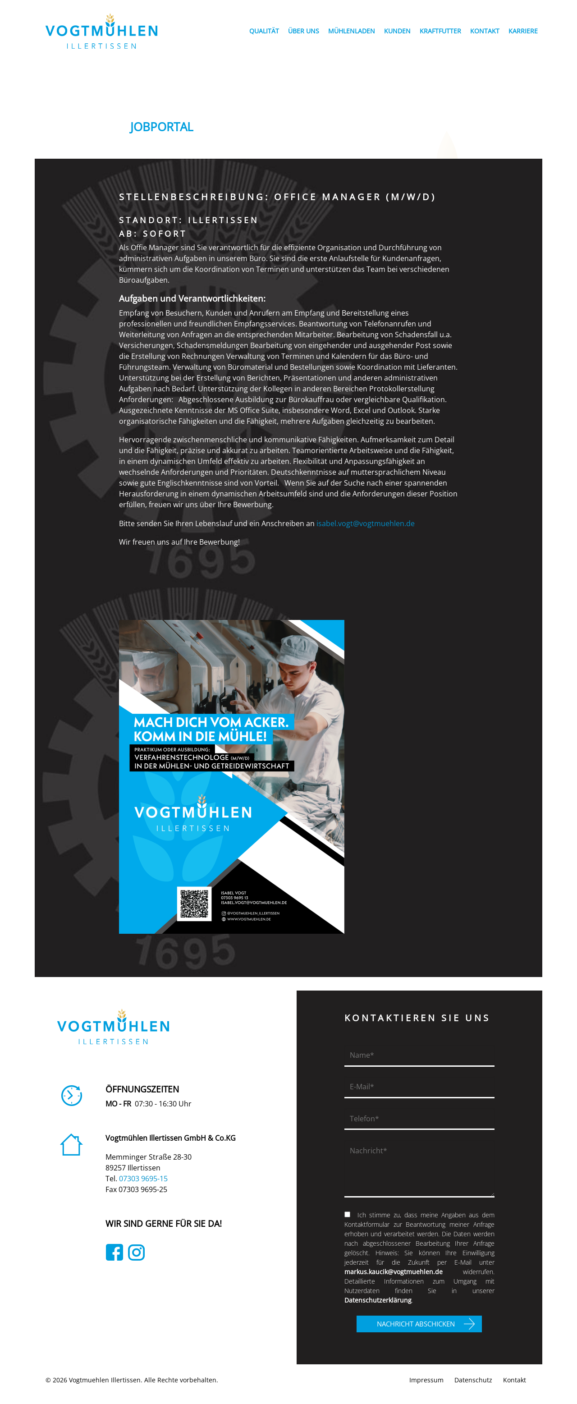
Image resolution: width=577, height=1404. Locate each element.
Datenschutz (473, 1380)
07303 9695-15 (143, 1179)
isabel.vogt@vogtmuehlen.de (367, 523)
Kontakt (514, 1380)
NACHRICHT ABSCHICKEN (416, 1323)
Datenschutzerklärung (378, 1300)
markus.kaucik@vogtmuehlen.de (393, 1271)
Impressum (426, 1380)
